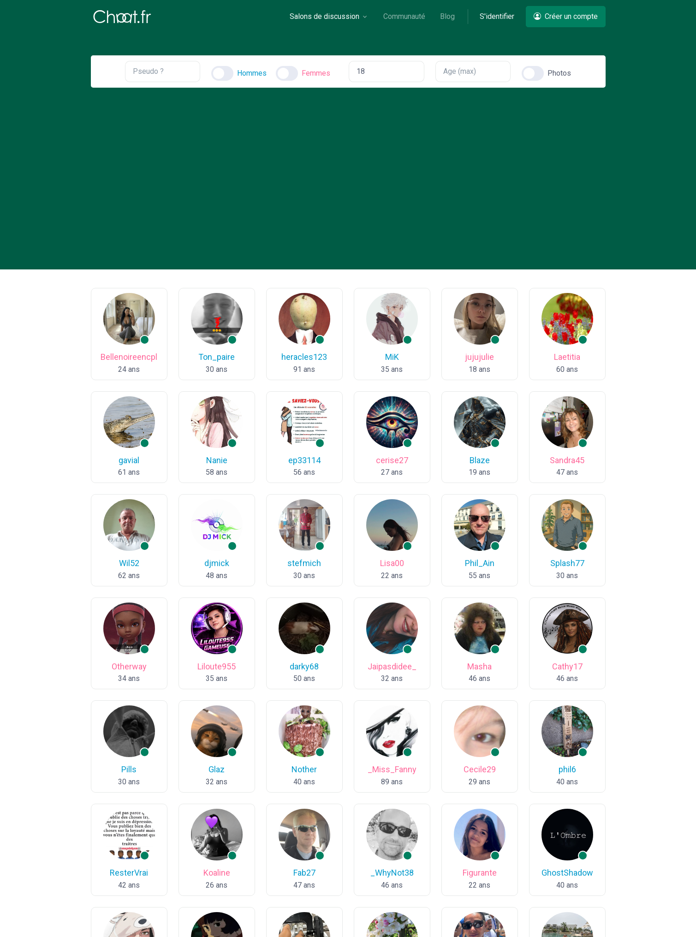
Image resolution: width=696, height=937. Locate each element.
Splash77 (567, 563)
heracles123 (304, 357)
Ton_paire (216, 357)
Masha (479, 666)
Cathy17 (567, 666)
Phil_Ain (479, 563)
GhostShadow (567, 872)
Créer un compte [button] (566, 16)
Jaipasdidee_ (392, 666)
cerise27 (392, 460)
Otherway (129, 666)
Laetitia (567, 357)
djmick (216, 563)
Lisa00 (392, 563)
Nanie (216, 460)
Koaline (216, 872)
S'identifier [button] (497, 16)
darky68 (304, 666)
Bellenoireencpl (129, 357)
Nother (304, 769)
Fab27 (304, 872)
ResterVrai (129, 872)
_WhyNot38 (392, 872)
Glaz (216, 769)
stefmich (304, 563)
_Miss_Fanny (392, 769)
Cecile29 (480, 769)
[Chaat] (122, 16)
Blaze (480, 460)
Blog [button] (447, 16)
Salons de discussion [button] (324, 16)
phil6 (567, 769)
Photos (559, 73)
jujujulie (479, 357)
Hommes (252, 73)
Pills (129, 769)
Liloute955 (216, 666)
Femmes (316, 73)
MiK (392, 357)
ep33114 (304, 460)
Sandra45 (567, 460)
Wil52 (129, 563)
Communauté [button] (404, 16)
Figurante (480, 872)
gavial (129, 460)
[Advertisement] (348, 170)
